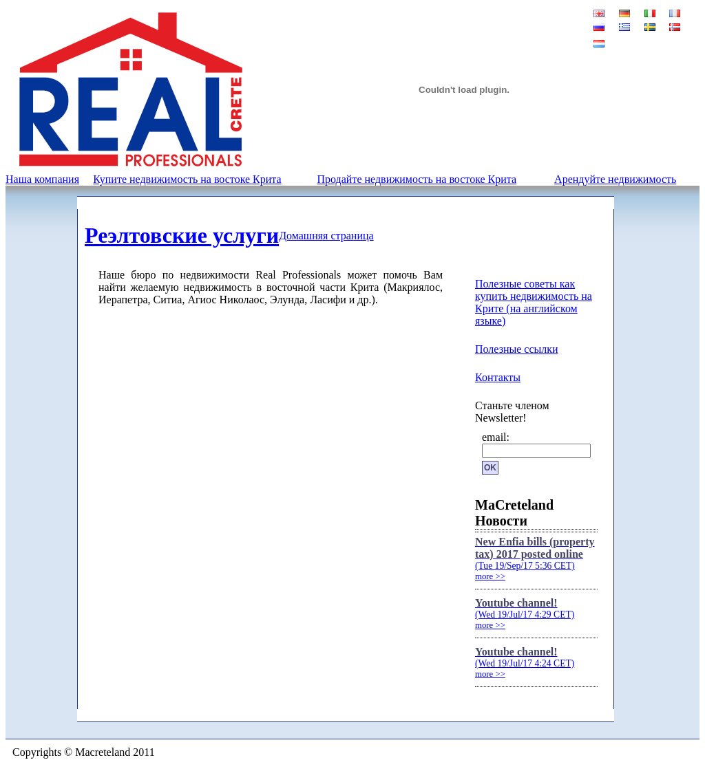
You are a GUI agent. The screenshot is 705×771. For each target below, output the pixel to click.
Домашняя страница (326, 235)
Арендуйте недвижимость (615, 179)
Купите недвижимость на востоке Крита (187, 179)
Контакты (497, 377)
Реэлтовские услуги (182, 235)
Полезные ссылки (516, 349)
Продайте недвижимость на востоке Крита (417, 179)
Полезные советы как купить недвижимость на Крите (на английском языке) (533, 302)
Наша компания (42, 179)
